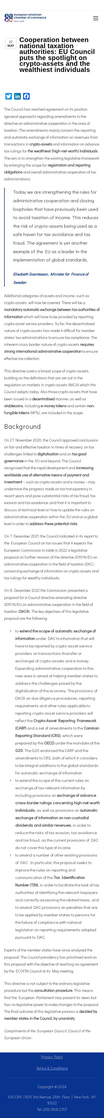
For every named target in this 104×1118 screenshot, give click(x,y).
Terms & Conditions (52, 1068)
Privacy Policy (52, 1056)
